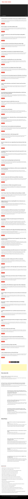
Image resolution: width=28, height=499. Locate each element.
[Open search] (26, 16)
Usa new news (6, 2)
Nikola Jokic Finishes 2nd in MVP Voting (8, 328)
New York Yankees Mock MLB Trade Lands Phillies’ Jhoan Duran (10, 492)
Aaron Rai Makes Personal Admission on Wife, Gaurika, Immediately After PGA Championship (13, 491)
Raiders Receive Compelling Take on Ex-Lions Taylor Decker (11, 59)
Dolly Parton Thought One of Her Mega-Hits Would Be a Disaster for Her (13, 229)
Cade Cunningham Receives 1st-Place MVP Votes (9, 352)
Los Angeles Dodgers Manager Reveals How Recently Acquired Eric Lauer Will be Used (12, 488)
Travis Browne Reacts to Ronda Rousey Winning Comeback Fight (12, 43)
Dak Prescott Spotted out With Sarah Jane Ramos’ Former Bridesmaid (13, 209)
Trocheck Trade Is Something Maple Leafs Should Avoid (10, 160)
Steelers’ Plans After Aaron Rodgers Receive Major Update (11, 67)
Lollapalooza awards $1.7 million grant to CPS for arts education (12, 258)
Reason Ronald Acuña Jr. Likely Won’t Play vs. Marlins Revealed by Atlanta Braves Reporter (13, 483)
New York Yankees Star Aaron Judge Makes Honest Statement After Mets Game (12, 487)
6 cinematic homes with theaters (6, 109)
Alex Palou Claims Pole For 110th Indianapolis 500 (9, 134)
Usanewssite (3, 384)
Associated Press (9, 423)
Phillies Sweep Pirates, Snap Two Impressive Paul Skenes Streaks (12, 336)
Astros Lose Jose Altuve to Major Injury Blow (9, 344)
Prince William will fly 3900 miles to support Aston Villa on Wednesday (13, 284)
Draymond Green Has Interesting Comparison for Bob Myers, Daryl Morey (14, 75)
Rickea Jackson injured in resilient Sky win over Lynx (10, 101)
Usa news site (4, 373)
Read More (2, 23)
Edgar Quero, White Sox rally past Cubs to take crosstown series (9, 376)
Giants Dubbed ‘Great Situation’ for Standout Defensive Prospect (12, 51)
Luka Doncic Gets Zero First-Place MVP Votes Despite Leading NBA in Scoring (11, 470)
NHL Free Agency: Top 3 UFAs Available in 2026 (9, 26)
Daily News (4, 418)
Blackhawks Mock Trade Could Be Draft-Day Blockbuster (11, 126)
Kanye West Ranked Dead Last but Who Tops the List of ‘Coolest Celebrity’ (14, 249)
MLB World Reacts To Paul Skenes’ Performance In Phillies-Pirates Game (13, 18)
